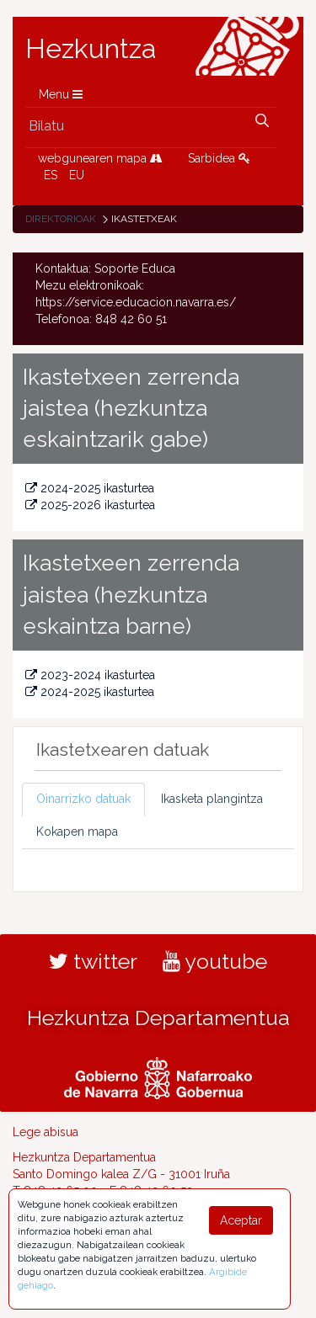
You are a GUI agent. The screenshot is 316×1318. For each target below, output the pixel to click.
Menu (61, 94)
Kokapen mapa (77, 831)
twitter (93, 961)
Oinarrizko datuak (83, 798)
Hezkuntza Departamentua (158, 1017)
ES (50, 175)
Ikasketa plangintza (212, 798)
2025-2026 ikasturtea (90, 505)
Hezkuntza (91, 48)
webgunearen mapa (100, 158)
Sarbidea (219, 158)
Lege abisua (45, 1132)
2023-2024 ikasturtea (90, 675)
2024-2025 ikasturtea (89, 488)
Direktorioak (60, 219)
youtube (215, 961)
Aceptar (241, 1220)
